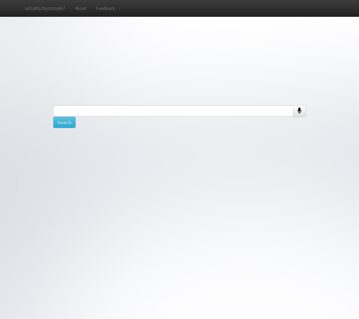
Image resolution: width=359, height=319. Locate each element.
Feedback (105, 8)
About (80, 8)
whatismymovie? (45, 8)
